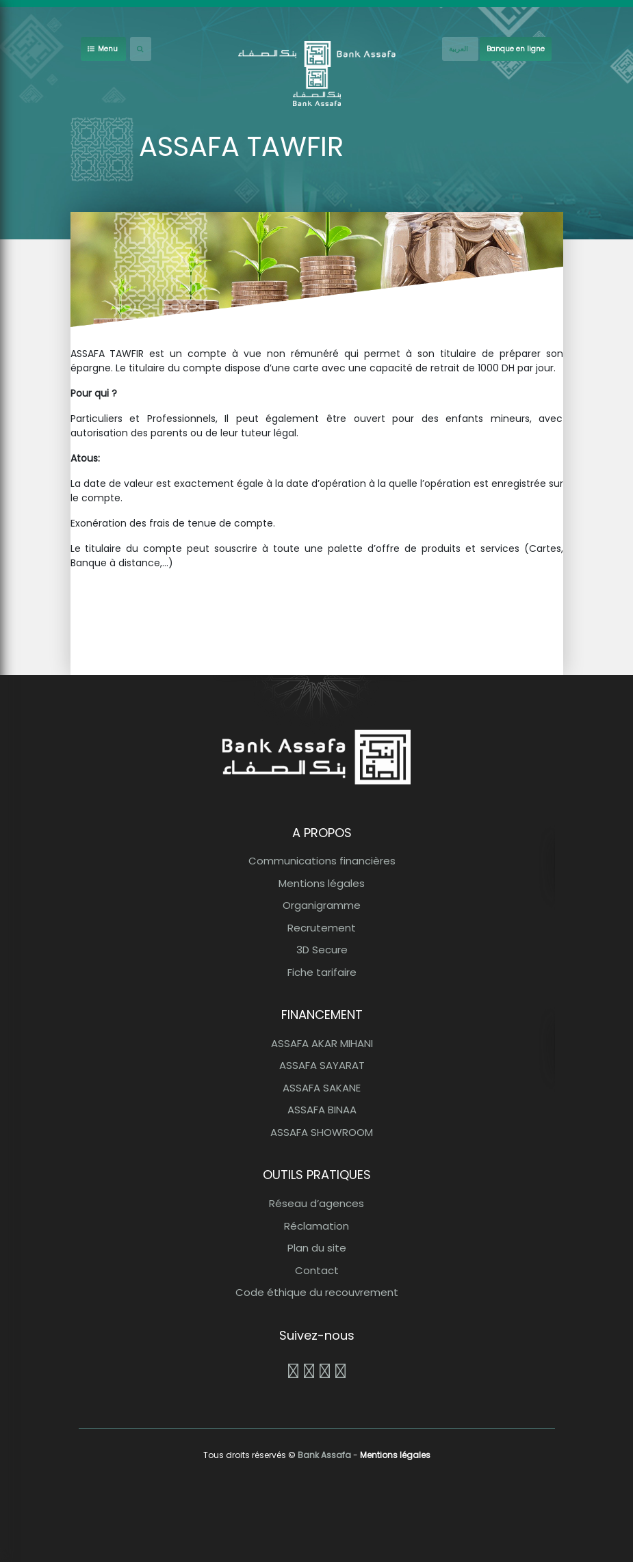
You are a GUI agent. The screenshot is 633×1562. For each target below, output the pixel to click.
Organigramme (322, 905)
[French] (460, 49)
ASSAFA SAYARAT (322, 1065)
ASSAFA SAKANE (322, 1088)
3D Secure (322, 949)
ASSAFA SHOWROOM (321, 1132)
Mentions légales (322, 883)
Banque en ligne (516, 49)
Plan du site (316, 1248)
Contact (317, 1270)
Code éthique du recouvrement (316, 1292)
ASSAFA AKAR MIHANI (322, 1043)
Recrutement (321, 928)
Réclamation (316, 1226)
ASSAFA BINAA (322, 1109)
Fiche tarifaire (322, 972)
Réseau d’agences (316, 1203)
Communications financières (322, 860)
